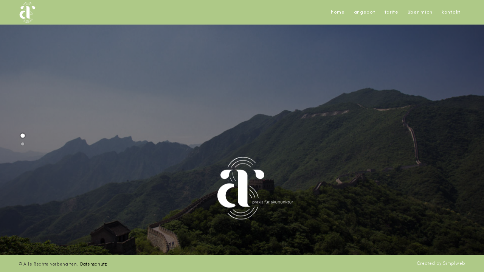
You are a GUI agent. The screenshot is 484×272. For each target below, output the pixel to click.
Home (338, 12)
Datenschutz (93, 264)
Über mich (420, 12)
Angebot (364, 12)
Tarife (392, 12)
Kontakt (451, 12)
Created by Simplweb (441, 263)
